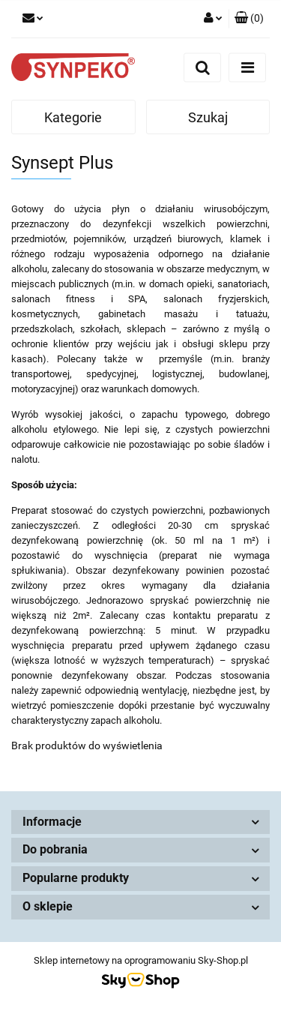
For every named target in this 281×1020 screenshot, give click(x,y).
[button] (249, 19)
